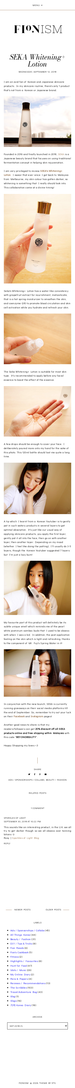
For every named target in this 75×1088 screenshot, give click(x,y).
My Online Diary (20, 974)
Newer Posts (22, 909)
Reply (7, 843)
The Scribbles (18, 987)
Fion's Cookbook (19, 952)
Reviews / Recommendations (28, 983)
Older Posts (53, 909)
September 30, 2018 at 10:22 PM (22, 821)
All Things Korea (20, 934)
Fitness (14, 956)
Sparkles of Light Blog (25, 837)
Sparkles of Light (15, 817)
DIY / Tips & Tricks (21, 943)
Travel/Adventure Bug (23, 992)
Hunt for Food (18, 965)
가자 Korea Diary (20, 1005)
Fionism (24, 1082)
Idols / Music (18, 970)
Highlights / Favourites (24, 961)
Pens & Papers (19, 978)
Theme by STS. (47, 1082)
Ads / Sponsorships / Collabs (26, 779)
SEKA (61, 154)
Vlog (12, 996)
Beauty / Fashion (56, 779)
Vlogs (13, 1000)
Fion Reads (17, 947)
